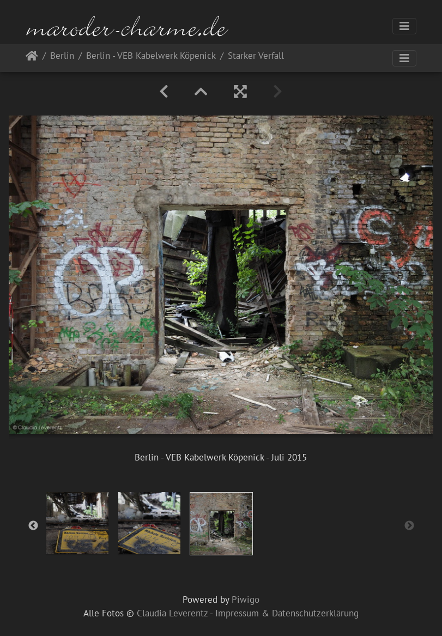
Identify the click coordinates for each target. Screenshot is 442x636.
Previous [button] (33, 525)
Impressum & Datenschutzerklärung (287, 613)
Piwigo (245, 599)
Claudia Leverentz (172, 613)
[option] (77, 523)
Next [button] (409, 525)
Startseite (32, 58)
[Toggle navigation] (404, 26)
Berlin (62, 56)
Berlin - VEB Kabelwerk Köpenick (151, 56)
